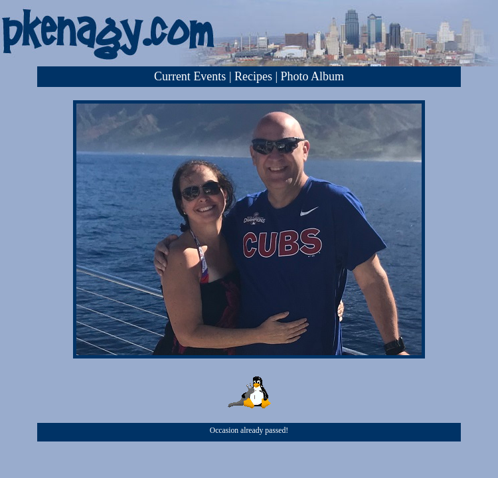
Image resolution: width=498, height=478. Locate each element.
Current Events (190, 76)
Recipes (253, 76)
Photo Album (313, 76)
